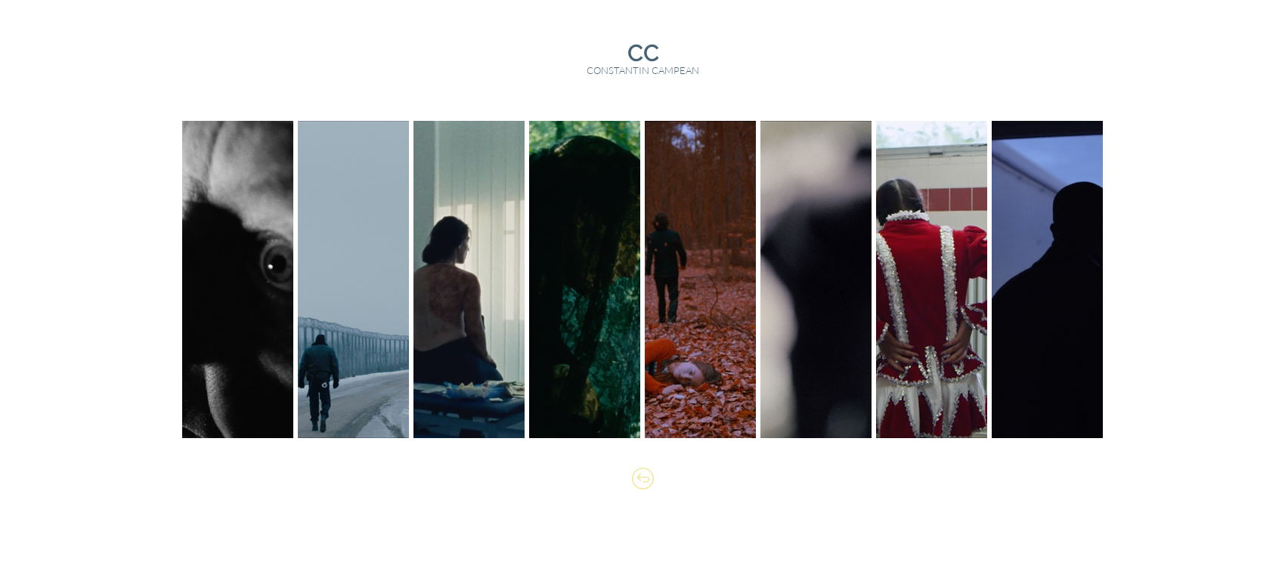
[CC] (643, 53)
